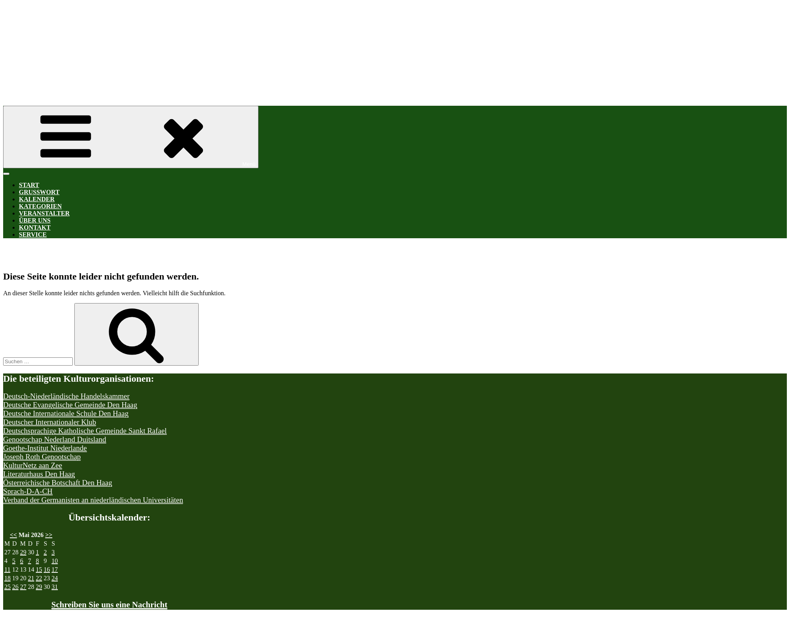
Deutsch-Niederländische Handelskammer (66, 396)
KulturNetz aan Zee (32, 465)
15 (39, 569)
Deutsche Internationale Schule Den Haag (66, 413)
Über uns (34, 220)
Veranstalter (44, 213)
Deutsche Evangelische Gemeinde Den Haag (70, 405)
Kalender (37, 199)
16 (47, 569)
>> (48, 535)
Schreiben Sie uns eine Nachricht (110, 604)
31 (55, 586)
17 (55, 569)
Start (29, 185)
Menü (130, 137)
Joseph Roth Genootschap (42, 456)
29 (23, 552)
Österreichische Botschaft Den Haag (57, 482)
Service (33, 234)
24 (55, 578)
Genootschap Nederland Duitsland (54, 439)
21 (31, 578)
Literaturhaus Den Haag (39, 474)
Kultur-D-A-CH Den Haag (239, 46)
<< (13, 535)
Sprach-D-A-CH (28, 491)
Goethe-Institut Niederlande (45, 448)
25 (7, 586)
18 (7, 578)
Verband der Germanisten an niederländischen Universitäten (93, 500)
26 (15, 586)
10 (55, 560)
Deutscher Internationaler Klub (49, 422)
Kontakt (35, 227)
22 (39, 578)
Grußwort (39, 192)
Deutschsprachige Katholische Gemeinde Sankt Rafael (85, 431)
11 (7, 569)
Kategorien (40, 206)
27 (23, 586)
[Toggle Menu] (6, 174)
